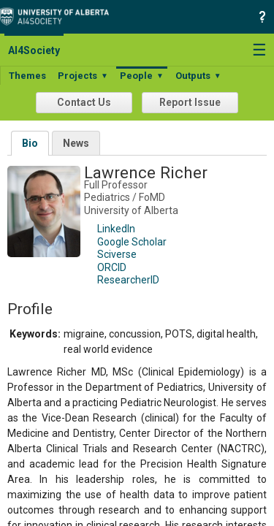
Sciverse (117, 254)
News (76, 143)
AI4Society (34, 50)
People (142, 75)
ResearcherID (128, 280)
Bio (30, 143)
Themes (27, 75)
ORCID (111, 267)
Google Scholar (132, 242)
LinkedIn (116, 229)
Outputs (198, 75)
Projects (83, 75)
